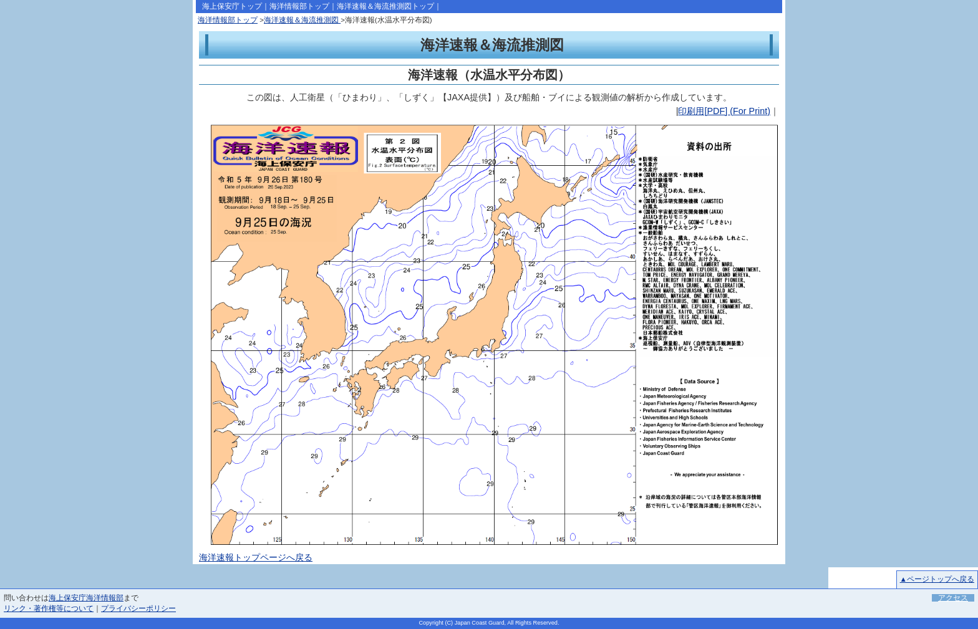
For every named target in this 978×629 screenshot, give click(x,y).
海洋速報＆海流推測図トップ (385, 6)
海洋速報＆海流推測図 (302, 20)
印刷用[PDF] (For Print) (724, 111)
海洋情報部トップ (299, 6)
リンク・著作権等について (49, 608)
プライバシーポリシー (138, 608)
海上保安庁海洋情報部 (86, 598)
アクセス (953, 598)
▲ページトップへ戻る (937, 579)
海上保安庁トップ (232, 6)
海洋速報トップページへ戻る (255, 557)
